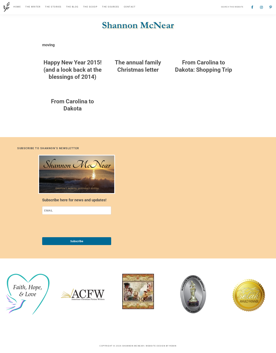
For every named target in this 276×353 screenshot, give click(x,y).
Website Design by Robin (161, 346)
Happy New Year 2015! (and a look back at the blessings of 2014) (73, 69)
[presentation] (71, 225)
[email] (76, 210)
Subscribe (76, 241)
